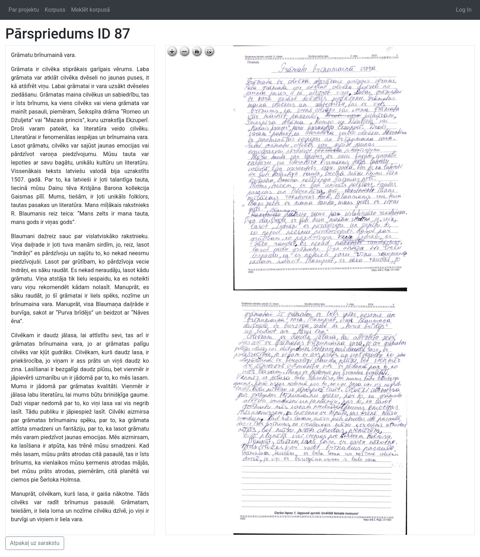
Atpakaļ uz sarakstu (35, 543)
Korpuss (55, 9)
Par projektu (24, 9)
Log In (463, 9)
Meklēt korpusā (90, 9)
